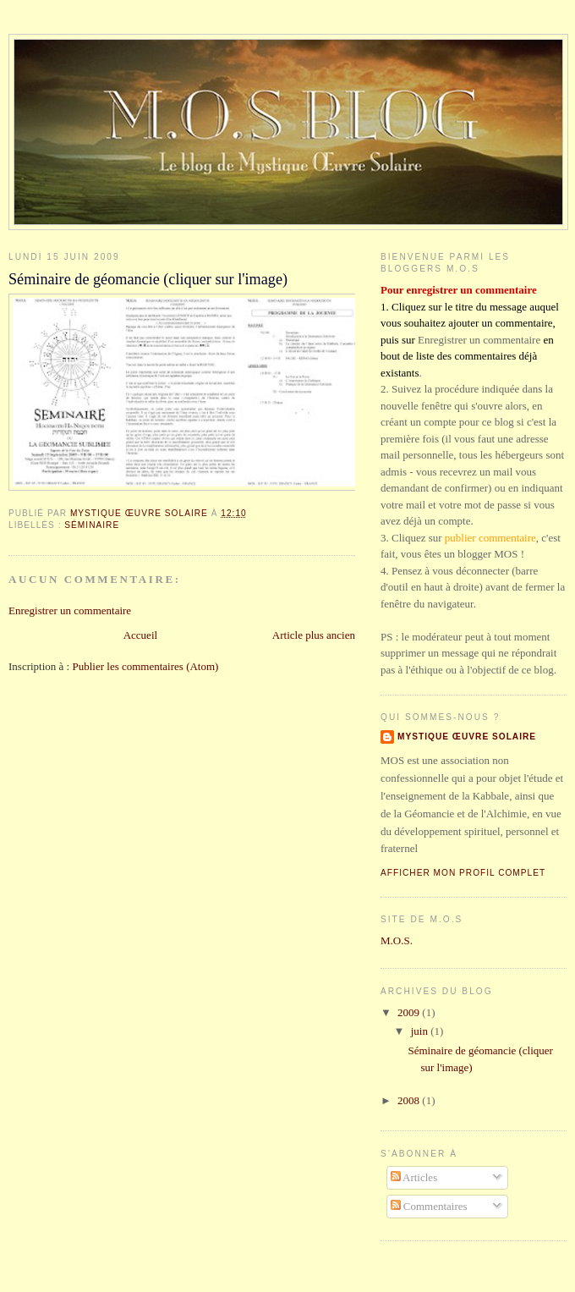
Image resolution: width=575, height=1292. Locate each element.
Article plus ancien (313, 635)
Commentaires (429, 1206)
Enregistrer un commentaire (69, 610)
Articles (414, 1177)
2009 (409, 1012)
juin (420, 1031)
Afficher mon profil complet (463, 872)
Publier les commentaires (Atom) (145, 666)
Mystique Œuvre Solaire (466, 736)
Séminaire (91, 525)
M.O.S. (397, 940)
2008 (409, 1100)
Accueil (140, 635)
